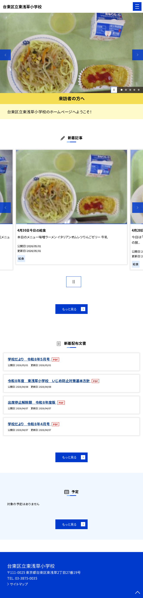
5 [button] (139, 90)
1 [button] (121, 90)
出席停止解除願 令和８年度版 (32, 402)
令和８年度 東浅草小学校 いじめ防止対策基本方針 (49, 380)
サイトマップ (19, 584)
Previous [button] (5, 54)
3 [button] (130, 90)
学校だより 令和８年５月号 (29, 359)
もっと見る (69, 309)
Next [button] (137, 54)
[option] (71, 53)
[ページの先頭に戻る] (137, 593)
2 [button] (126, 90)
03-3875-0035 (26, 578)
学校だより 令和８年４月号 (29, 423)
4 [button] (134, 90)
